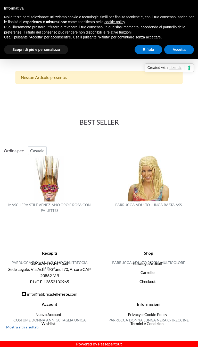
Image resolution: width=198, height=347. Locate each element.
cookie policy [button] (114, 22)
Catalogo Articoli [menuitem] (147, 263)
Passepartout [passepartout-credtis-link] (110, 343)
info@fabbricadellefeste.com (52, 294)
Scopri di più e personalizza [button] (36, 49)
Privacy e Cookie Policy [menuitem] (147, 314)
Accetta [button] (179, 49)
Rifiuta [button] (148, 49)
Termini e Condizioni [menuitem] (147, 323)
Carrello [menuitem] (147, 272)
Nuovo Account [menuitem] (48, 314)
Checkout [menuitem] (147, 281)
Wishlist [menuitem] (49, 323)
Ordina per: (14, 150)
